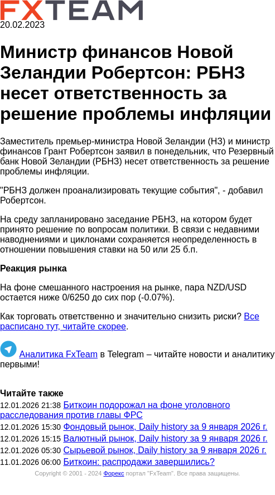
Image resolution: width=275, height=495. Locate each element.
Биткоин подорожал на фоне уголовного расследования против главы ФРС (115, 410)
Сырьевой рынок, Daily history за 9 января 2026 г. (164, 450)
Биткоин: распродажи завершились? (138, 462)
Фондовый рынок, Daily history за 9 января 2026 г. (165, 426)
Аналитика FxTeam (58, 354)
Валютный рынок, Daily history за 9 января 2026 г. (165, 438)
